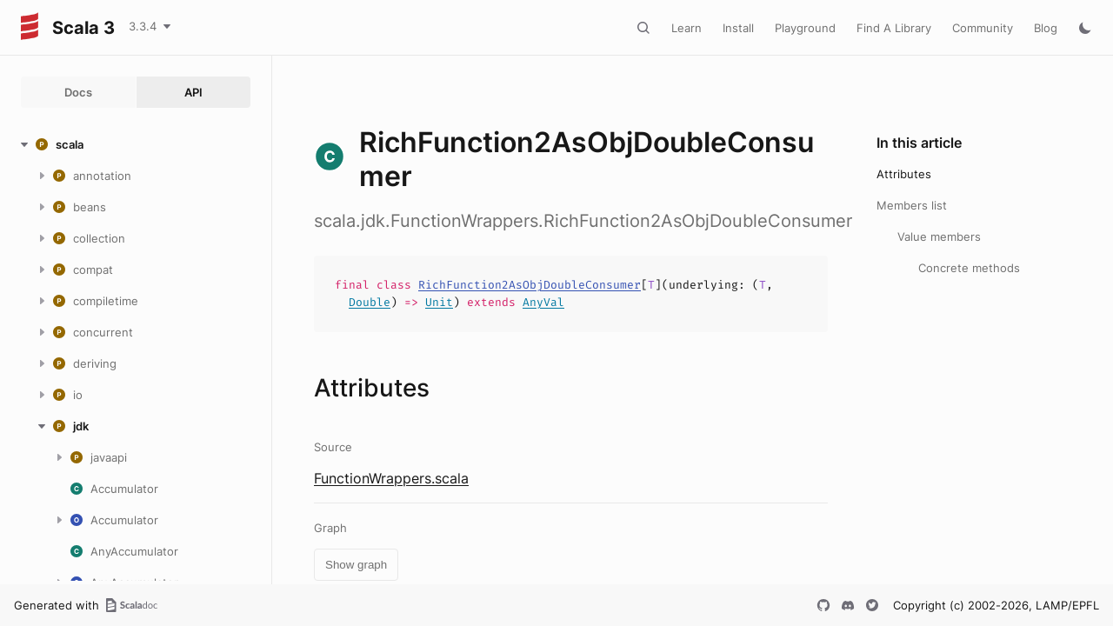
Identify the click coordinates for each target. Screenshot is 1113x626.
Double (369, 302)
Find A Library (893, 28)
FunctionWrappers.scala (391, 478)
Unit (439, 302)
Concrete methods (969, 268)
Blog (1045, 28)
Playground (805, 28)
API (193, 92)
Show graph (356, 564)
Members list (911, 205)
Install (738, 28)
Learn (686, 28)
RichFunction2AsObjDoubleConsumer (529, 284)
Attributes (903, 174)
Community (982, 28)
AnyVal (543, 302)
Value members (939, 236)
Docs (78, 92)
